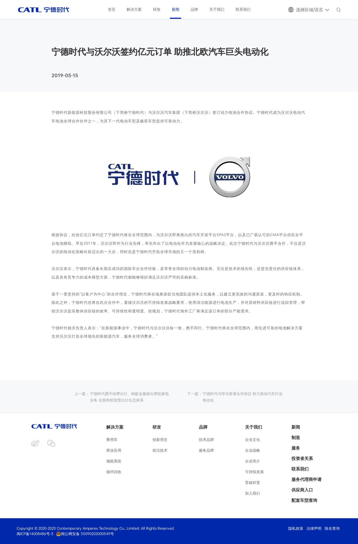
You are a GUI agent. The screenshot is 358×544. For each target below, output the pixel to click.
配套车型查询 (304, 500)
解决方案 (134, 9)
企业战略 (252, 450)
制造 (295, 437)
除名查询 (332, 528)
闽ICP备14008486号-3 (35, 533)
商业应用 (113, 450)
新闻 (175, 9)
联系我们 (243, 9)
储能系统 (113, 461)
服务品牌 (206, 450)
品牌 (194, 9)
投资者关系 (302, 458)
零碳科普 (252, 482)
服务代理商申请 (306, 479)
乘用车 (112, 439)
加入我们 (252, 493)
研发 (156, 9)
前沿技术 (159, 450)
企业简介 (252, 461)
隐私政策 (295, 528)
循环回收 (113, 471)
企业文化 (252, 439)
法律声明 (314, 528)
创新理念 (159, 439)
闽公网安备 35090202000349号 (85, 533)
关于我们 (216, 9)
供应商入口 (302, 490)
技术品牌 (206, 439)
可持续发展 (254, 471)
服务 (295, 448)
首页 (111, 9)
